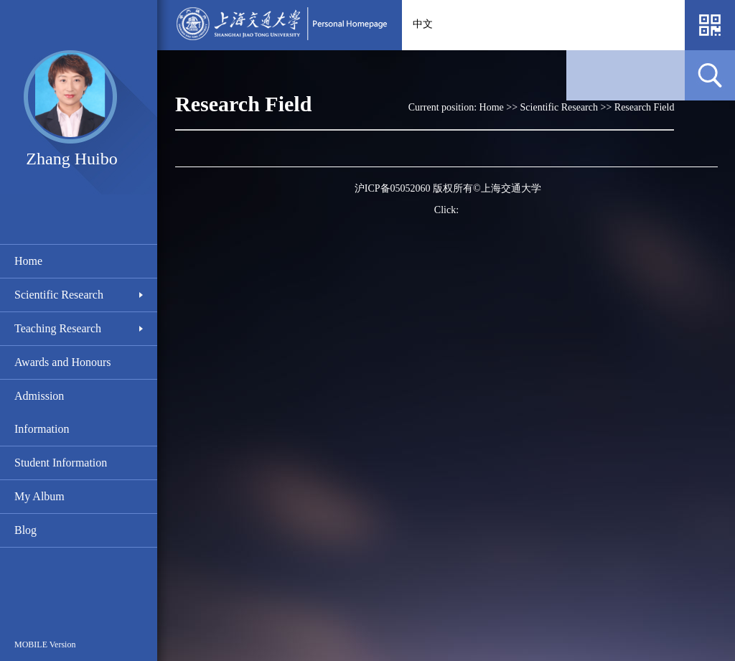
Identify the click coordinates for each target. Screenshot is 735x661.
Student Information (60, 462)
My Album (39, 496)
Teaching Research (57, 328)
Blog (25, 530)
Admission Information (41, 412)
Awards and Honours (62, 362)
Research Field (644, 107)
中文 (423, 24)
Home (28, 261)
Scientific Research (58, 295)
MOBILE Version (44, 644)
